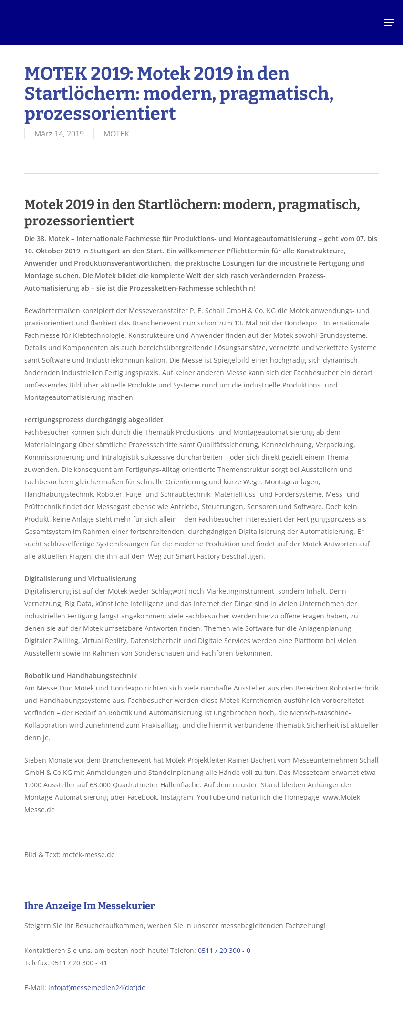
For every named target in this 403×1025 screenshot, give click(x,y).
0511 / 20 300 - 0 (224, 950)
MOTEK (116, 133)
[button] (389, 22)
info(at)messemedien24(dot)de (96, 987)
